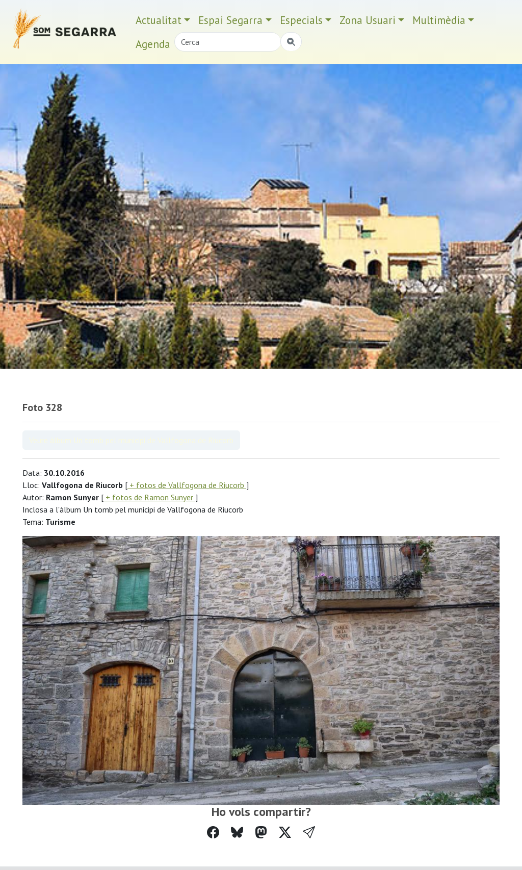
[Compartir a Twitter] (285, 832)
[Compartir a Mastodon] (261, 832)
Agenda (153, 44)
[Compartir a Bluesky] (237, 832)
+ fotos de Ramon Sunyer (149, 497)
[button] (309, 832)
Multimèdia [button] (438, 20)
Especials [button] (301, 20)
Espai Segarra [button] (230, 20)
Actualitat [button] (158, 20)
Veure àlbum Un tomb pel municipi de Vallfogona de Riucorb (131, 440)
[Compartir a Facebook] (213, 832)
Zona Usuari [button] (368, 20)
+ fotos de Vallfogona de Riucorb (186, 485)
